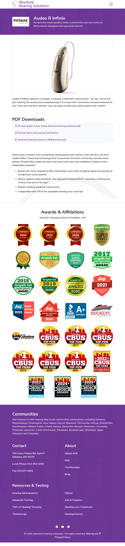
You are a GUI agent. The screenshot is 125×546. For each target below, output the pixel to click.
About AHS (71, 453)
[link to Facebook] (56, 527)
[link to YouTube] (62, 527)
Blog (67, 474)
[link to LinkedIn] (68, 527)
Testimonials (72, 467)
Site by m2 (93, 533)
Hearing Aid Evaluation (25, 493)
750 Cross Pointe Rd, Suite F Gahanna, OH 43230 (28, 455)
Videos (69, 493)
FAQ (67, 460)
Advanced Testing (22, 500)
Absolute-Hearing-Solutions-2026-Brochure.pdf (40, 139)
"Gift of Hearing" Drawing (26, 507)
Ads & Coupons (73, 500)
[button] (111, 4)
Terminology (19, 514)
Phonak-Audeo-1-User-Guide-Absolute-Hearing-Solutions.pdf (48, 126)
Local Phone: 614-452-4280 (28, 463)
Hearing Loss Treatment (78, 507)
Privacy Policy (62, 537)
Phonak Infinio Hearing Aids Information (37, 133)
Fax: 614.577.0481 (22, 470)
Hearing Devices (74, 514)
